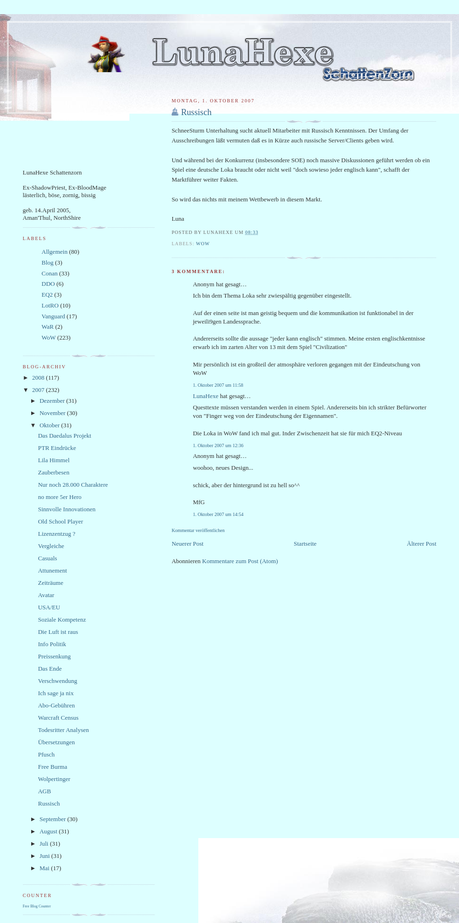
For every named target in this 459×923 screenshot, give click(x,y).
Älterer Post (421, 543)
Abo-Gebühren (56, 705)
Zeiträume (50, 582)
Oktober (50, 425)
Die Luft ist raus (58, 631)
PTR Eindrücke (57, 447)
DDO (48, 283)
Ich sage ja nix (55, 693)
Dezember (53, 400)
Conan (50, 273)
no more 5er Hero (59, 496)
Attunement (52, 570)
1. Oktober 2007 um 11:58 (218, 385)
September (54, 819)
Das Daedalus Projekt (64, 435)
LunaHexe (205, 395)
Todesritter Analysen (63, 729)
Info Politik (52, 644)
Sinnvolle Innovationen (66, 509)
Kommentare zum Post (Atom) (240, 561)
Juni (45, 855)
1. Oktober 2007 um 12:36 (218, 445)
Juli (45, 843)
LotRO (50, 305)
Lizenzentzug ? (56, 533)
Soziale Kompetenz (61, 619)
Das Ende (49, 668)
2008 (39, 377)
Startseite (305, 543)
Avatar (46, 595)
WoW (203, 243)
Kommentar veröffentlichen (198, 530)
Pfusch (46, 754)
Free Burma (52, 766)
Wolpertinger (54, 778)
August (49, 831)
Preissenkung (54, 656)
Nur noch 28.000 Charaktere (73, 484)
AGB (44, 791)
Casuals (47, 558)
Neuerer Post (187, 543)
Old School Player (60, 521)
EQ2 (47, 294)
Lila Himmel (53, 460)
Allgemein (55, 251)
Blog (47, 262)
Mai (45, 868)
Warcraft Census (58, 717)
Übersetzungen (56, 742)
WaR (48, 326)
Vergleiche (51, 545)
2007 (39, 389)
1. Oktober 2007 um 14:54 (218, 514)
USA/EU (49, 607)
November (53, 412)
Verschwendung (57, 680)
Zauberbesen (53, 472)
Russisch (196, 112)
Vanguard (53, 316)
